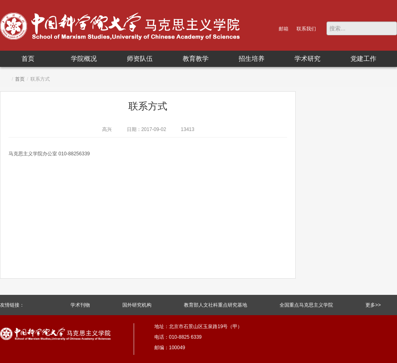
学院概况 (84, 58)
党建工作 (363, 58)
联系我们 (306, 29)
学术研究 (307, 58)
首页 (27, 58)
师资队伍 (140, 58)
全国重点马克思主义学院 (306, 305)
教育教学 (196, 58)
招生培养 (252, 58)
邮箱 (283, 29)
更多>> (373, 305)
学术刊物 (80, 305)
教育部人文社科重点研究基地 (215, 305)
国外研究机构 (137, 305)
